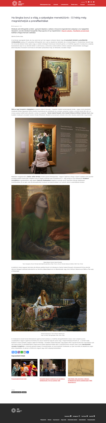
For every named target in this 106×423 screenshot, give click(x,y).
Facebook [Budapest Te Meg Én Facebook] (67, 416)
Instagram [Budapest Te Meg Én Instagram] (75, 416)
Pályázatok (43, 419)
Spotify (91, 416)
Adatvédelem (82, 419)
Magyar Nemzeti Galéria (16, 392)
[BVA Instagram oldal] (91, 2)
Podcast (82, 4)
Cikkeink (55, 4)
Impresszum (56, 419)
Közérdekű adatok (72, 419)
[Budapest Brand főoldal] (18, 5)
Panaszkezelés (91, 419)
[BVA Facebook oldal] (89, 2)
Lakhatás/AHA (64, 4)
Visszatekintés (91, 4)
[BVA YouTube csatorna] (94, 2)
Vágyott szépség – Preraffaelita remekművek (75, 31)
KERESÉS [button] (84, 2)
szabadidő (24, 392)
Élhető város (74, 4)
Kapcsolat (63, 419)
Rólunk (49, 419)
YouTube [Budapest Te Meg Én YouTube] (83, 416)
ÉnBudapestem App (45, 4)
